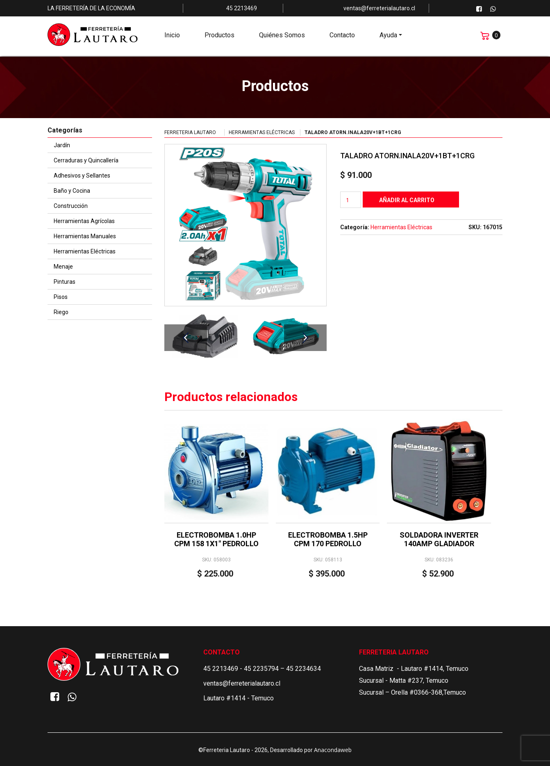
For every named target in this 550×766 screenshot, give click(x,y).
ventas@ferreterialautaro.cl (241, 683)
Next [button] (305, 337)
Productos (219, 37)
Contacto (342, 37)
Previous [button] (185, 337)
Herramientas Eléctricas (262, 132)
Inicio (172, 37)
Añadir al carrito (406, 200)
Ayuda (388, 37)
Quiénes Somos (282, 37)
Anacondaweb (333, 750)
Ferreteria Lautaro (190, 132)
